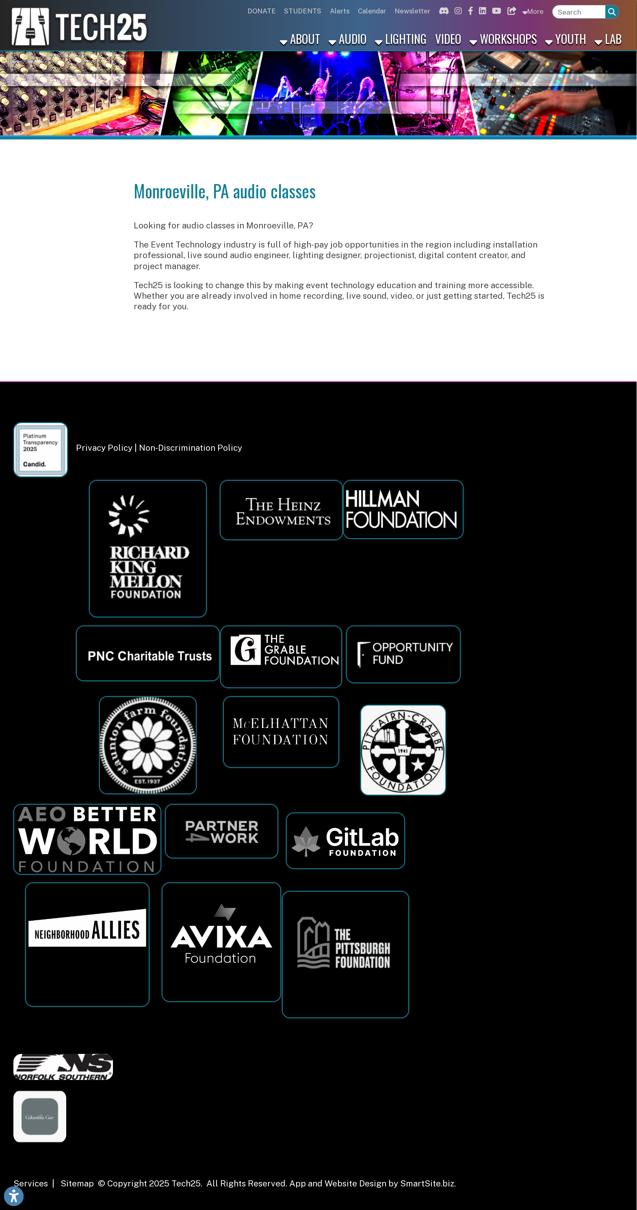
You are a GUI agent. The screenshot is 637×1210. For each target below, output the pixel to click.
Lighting (401, 38)
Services (30, 1183)
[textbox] (579, 12)
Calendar (372, 11)
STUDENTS (302, 11)
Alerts (339, 11)
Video (448, 38)
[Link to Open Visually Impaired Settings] (14, 1196)
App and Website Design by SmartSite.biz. (372, 1183)
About (300, 38)
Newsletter (412, 11)
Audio (347, 38)
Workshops (503, 38)
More (532, 11)
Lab (608, 38)
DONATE (261, 11)
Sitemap (77, 1183)
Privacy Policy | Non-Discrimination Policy (159, 448)
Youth (565, 38)
